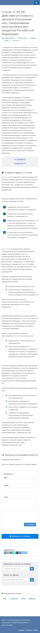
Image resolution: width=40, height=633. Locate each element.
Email (6, 485)
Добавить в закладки (19, 536)
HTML (23, 598)
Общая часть (23, 38)
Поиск (36, 630)
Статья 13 (20, 163)
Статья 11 (20, 159)
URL (5, 598)
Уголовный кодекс (8, 38)
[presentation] (20, 519)
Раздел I (33, 38)
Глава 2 (7, 40)
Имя (5, 477)
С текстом (14, 598)
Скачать (29, 630)
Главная (21, 630)
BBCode (32, 598)
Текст (6, 497)
